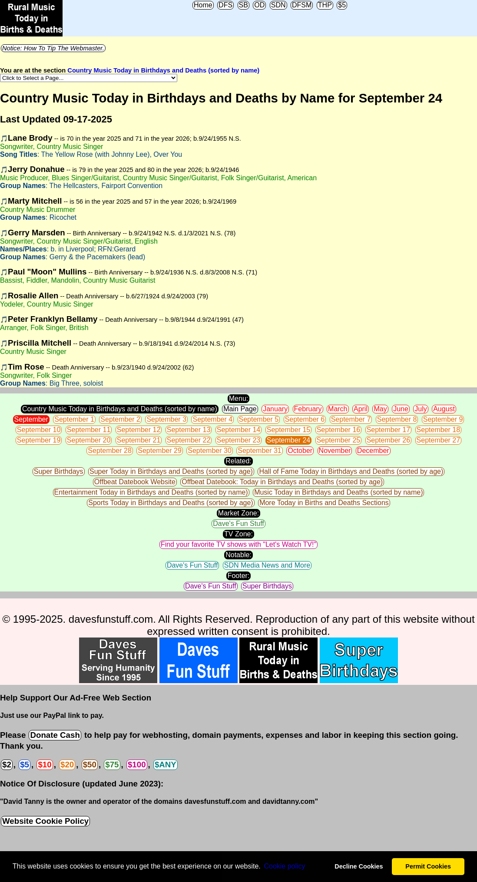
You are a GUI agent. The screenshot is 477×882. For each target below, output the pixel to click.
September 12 (139, 429)
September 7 (351, 419)
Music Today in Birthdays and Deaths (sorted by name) (338, 492)
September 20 (89, 440)
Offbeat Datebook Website (135, 482)
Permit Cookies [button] (428, 866)
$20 (67, 764)
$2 (6, 764)
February (308, 409)
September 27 (438, 440)
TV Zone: (238, 534)
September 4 (212, 419)
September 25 (339, 440)
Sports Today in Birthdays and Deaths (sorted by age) (170, 502)
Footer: (239, 575)
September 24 (289, 440)
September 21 (139, 440)
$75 (112, 764)
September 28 (110, 450)
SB (243, 5)
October (300, 450)
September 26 (389, 440)
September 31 (260, 450)
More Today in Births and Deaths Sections (324, 502)
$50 (89, 764)
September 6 (305, 419)
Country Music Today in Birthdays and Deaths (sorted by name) (163, 70)
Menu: (238, 398)
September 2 (120, 419)
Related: (238, 461)
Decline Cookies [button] (359, 866)
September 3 (166, 419)
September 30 (210, 450)
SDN (278, 5)
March (337, 409)
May (380, 409)
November (335, 450)
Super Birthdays (58, 471)
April (361, 409)
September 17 (389, 429)
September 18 (438, 429)
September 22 (189, 440)
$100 (137, 764)
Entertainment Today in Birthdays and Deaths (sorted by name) (151, 492)
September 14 (239, 429)
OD (259, 5)
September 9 (443, 419)
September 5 (259, 419)
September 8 (397, 419)
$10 (44, 764)
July (420, 409)
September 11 (89, 429)
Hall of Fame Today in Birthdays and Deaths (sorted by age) (351, 471)
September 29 (160, 450)
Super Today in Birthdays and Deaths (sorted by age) (171, 471)
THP (325, 5)
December (373, 450)
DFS (225, 5)
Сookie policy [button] (284, 866)
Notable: (238, 554)
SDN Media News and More (267, 565)
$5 (342, 5)
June (400, 409)
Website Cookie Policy (45, 821)
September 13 (189, 429)
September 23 (239, 440)
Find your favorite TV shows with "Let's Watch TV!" (238, 544)
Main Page (240, 409)
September (31, 419)
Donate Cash (55, 735)
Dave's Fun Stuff (238, 523)
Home (203, 5)
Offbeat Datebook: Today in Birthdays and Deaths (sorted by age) (282, 482)
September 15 (289, 429)
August (444, 409)
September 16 (339, 429)
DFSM (301, 5)
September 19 (39, 440)
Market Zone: (238, 513)
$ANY (165, 764)
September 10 (39, 429)
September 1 (74, 419)
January (275, 409)
